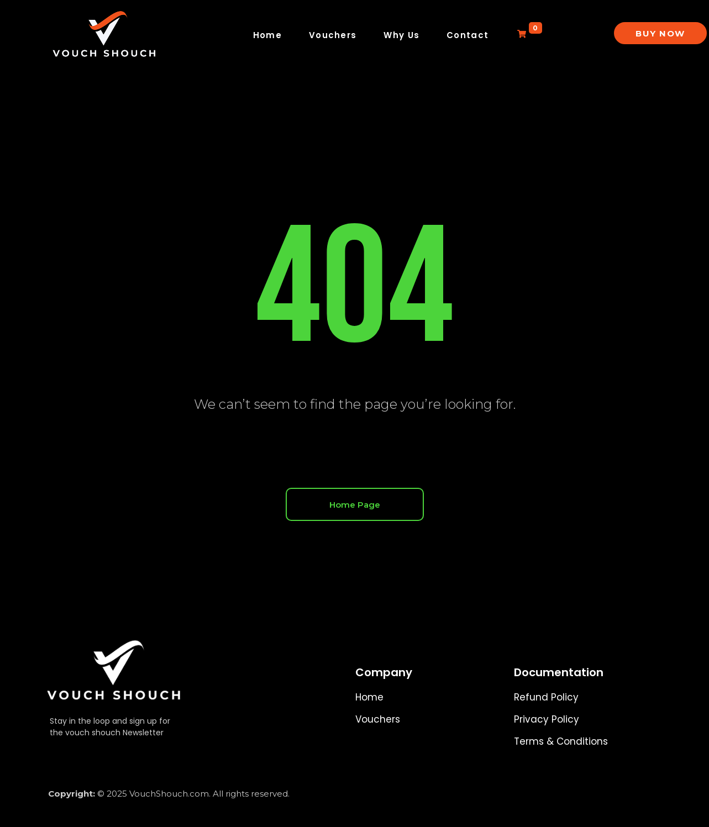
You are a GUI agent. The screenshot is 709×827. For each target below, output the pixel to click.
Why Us (401, 35)
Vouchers (332, 35)
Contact (468, 35)
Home (267, 35)
